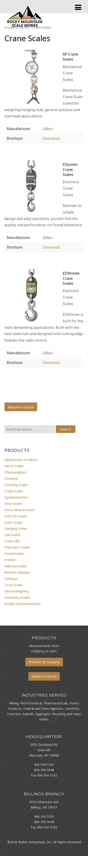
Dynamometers (16, 497)
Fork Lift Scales (15, 516)
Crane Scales (13, 491)
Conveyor (11, 478)
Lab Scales (12, 534)
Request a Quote (21, 407)
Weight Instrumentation (22, 603)
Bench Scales (14, 466)
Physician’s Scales (17, 547)
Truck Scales (13, 585)
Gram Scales (13, 522)
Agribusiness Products (21, 459)
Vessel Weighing (16, 591)
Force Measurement (19, 510)
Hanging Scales (15, 528)
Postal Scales (14, 553)
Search (65, 429)
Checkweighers (15, 472)
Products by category (44, 662)
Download (51, 138)
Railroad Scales (15, 566)
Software (11, 578)
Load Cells (12, 541)
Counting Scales (16, 484)
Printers (10, 559)
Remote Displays (17, 572)
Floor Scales (13, 503)
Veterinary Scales (17, 597)
